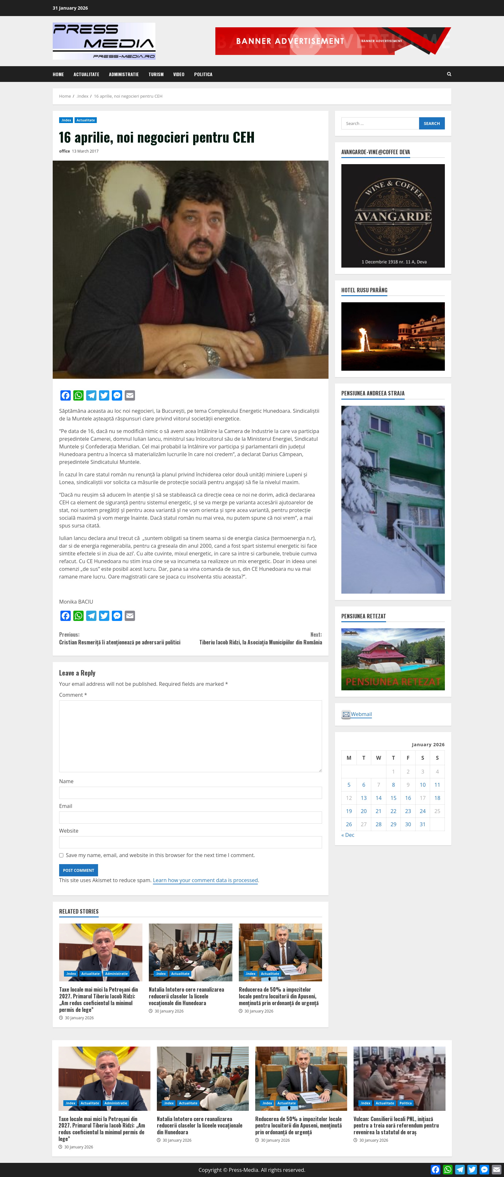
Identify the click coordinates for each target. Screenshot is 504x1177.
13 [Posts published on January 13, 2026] (364, 797)
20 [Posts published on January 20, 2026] (364, 811)
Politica (203, 74)
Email (65, 806)
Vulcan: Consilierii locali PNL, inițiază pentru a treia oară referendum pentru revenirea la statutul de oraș (400, 1079)
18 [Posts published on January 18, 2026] (437, 797)
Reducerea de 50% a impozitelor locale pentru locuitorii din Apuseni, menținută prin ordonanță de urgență (280, 952)
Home (58, 74)
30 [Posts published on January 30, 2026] (408, 824)
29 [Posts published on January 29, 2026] (393, 824)
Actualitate (86, 74)
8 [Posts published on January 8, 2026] (393, 784)
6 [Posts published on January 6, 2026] (363, 784)
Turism (156, 74)
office (64, 151)
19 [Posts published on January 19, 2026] (349, 811)
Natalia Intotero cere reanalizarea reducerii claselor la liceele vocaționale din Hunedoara (190, 952)
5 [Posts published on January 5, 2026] (348, 784)
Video (178, 74)
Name (66, 781)
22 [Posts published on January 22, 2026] (393, 811)
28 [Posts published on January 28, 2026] (379, 824)
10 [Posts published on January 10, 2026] (423, 784)
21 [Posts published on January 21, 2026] (379, 811)
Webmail (356, 714)
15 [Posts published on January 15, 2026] (393, 797)
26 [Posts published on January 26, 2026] (349, 824)
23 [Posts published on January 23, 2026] (408, 811)
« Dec (347, 834)
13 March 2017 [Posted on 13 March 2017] (85, 151)
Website (68, 830)
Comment (73, 694)
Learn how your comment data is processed (205, 880)
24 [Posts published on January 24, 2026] (423, 811)
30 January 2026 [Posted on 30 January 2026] (79, 1018)
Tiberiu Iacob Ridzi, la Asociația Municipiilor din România (256, 638)
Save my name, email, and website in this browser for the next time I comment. (160, 855)
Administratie (124, 74)
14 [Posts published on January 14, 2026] (379, 797)
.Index (66, 120)
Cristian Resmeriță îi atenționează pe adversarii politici (125, 638)
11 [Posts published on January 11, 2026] (437, 784)
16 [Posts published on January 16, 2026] (408, 797)
